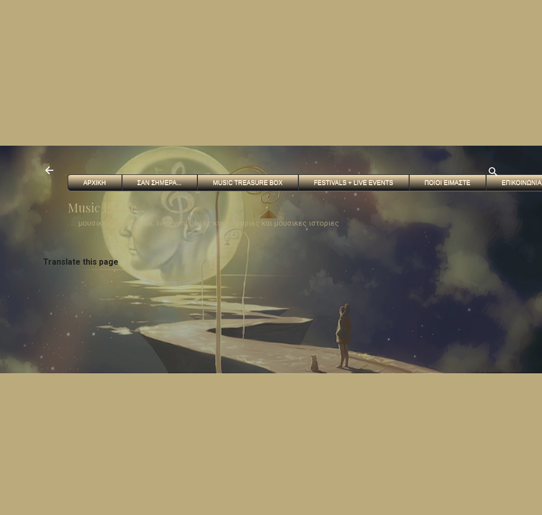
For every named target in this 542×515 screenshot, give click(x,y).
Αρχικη (95, 182)
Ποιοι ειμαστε (447, 182)
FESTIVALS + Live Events (353, 182)
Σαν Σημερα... (159, 182)
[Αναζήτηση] (493, 173)
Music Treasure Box (248, 182)
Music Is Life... (106, 207)
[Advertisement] (164, 72)
